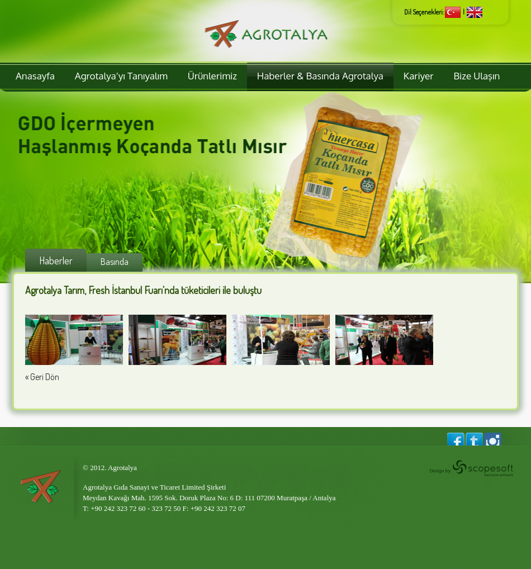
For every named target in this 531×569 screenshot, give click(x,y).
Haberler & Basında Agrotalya (320, 76)
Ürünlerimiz (212, 76)
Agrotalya (265, 31)
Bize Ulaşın (476, 76)
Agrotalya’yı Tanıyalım (121, 76)
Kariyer (419, 76)
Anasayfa (35, 76)
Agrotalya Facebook (455, 439)
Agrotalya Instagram (492, 439)
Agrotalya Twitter (473, 439)
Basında (115, 261)
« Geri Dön (42, 376)
